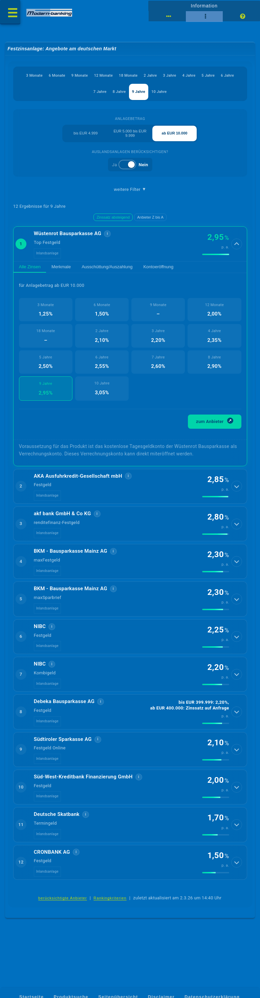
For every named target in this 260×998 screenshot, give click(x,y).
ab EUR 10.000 (175, 133)
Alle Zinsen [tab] (30, 267)
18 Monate (128, 75)
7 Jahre (100, 92)
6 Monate (57, 75)
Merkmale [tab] (61, 267)
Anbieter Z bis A (150, 218)
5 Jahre (208, 75)
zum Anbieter (214, 422)
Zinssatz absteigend (113, 218)
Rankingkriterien (110, 903)
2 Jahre (150, 75)
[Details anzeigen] (236, 244)
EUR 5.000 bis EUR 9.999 (130, 133)
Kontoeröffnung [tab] (158, 267)
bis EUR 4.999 (85, 133)
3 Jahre (169, 75)
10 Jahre (159, 92)
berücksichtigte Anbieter (62, 903)
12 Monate (103, 75)
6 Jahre (227, 75)
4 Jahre (189, 75)
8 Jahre (119, 92)
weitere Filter (130, 189)
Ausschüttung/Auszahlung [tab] (107, 267)
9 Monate (79, 75)
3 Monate (34, 75)
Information (204, 5)
